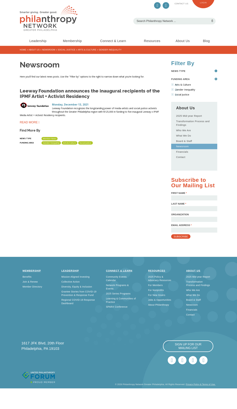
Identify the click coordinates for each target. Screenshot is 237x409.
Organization (180, 214)
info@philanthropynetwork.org (193, 360)
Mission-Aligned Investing (75, 276)
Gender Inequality (51, 143)
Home (23, 50)
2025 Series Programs (118, 293)
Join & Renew (30, 281)
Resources (152, 41)
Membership (72, 41)
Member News (49, 138)
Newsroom (48, 50)
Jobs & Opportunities (159, 300)
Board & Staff (184, 141)
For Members (155, 285)
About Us (183, 41)
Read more (29, 123)
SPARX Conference (117, 306)
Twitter (157, 5)
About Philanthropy (158, 304)
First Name (179, 193)
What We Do (183, 135)
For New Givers (156, 295)
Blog (206, 41)
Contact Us (181, 3)
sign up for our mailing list (188, 346)
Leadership (38, 41)
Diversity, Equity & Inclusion (76, 286)
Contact (180, 157)
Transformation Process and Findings (193, 123)
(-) (192, 84)
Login (203, 2)
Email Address (181, 225)
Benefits (27, 276)
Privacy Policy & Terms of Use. (201, 384)
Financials (182, 151)
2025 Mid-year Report (189, 115)
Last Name (178, 203)
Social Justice (66, 50)
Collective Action (70, 281)
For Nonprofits (156, 290)
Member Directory (32, 286)
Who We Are (183, 130)
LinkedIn (166, 5)
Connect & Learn (113, 41)
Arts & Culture (87, 50)
